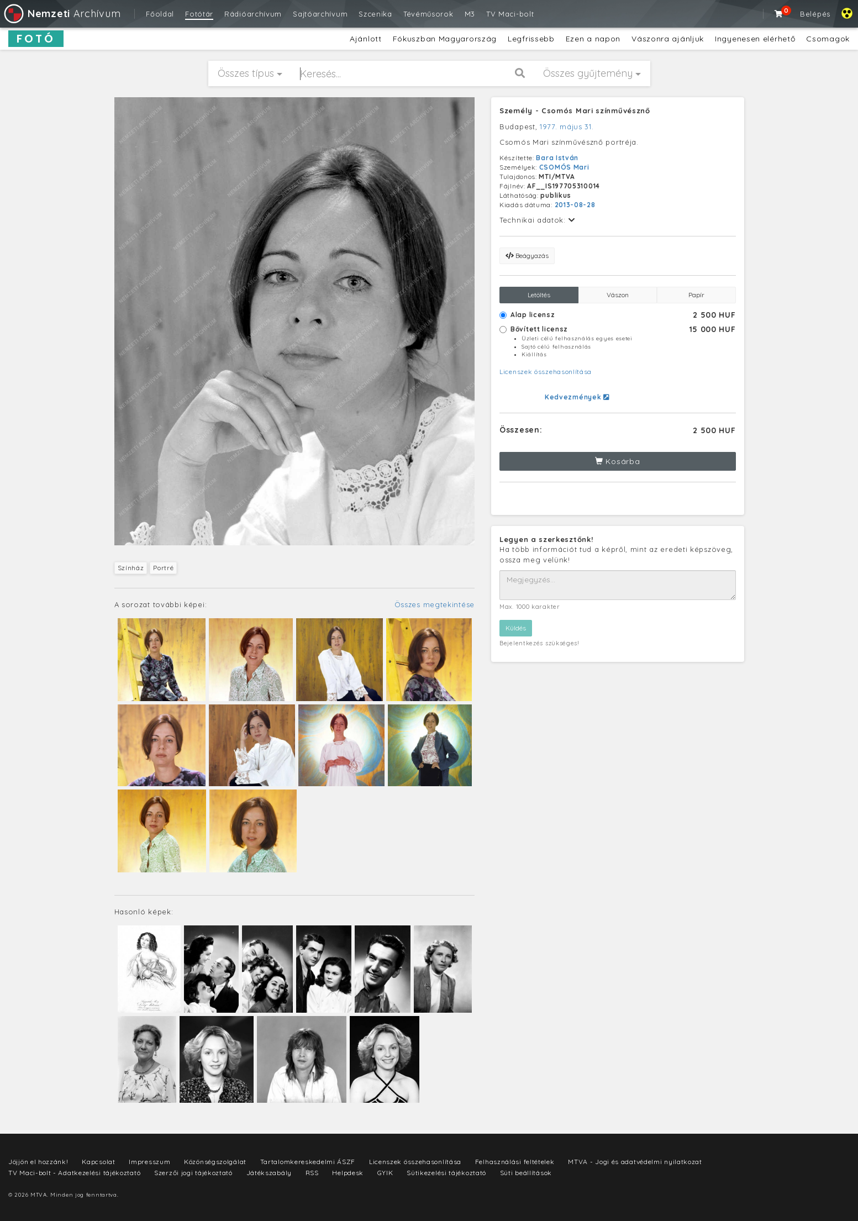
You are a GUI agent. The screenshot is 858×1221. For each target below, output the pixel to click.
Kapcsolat (98, 1161)
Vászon (618, 295)
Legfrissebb (531, 39)
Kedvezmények (577, 397)
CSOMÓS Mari (564, 167)
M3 (470, 13)
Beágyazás (527, 255)
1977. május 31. (567, 126)
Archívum (61, 13)
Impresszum (149, 1161)
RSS (312, 1173)
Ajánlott (366, 39)
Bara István (557, 158)
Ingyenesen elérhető (755, 39)
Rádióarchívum (253, 13)
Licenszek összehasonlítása (545, 371)
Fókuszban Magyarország (445, 39)
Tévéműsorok (428, 13)
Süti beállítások (526, 1173)
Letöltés (539, 295)
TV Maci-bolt (510, 13)
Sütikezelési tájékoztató (446, 1173)
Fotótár (199, 13)
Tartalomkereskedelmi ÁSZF (308, 1161)
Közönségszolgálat (215, 1161)
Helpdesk (348, 1173)
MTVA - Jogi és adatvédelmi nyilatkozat (635, 1161)
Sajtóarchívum (320, 13)
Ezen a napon (593, 39)
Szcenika (375, 13)
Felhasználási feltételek (515, 1161)
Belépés (815, 13)
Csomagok (828, 39)
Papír (696, 295)
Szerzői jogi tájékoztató (193, 1173)
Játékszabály (269, 1173)
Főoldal (160, 13)
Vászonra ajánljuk (667, 39)
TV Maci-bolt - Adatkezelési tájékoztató (74, 1173)
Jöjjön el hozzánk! (38, 1161)
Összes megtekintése (434, 604)
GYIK (385, 1173)
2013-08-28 (575, 205)
